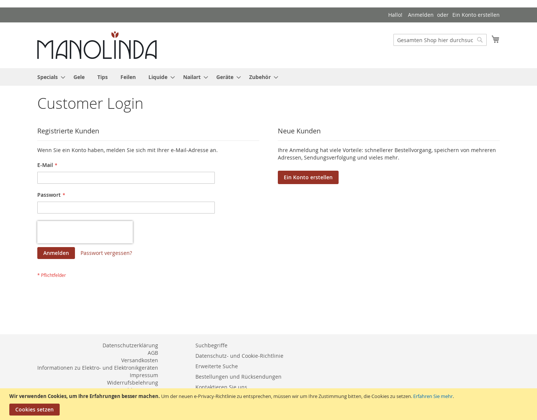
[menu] (268, 77)
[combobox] (440, 40)
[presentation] (85, 232)
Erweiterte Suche (216, 366)
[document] (269, 404)
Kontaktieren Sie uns (221, 387)
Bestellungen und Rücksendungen (238, 376)
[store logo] (97, 45)
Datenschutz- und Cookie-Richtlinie (239, 355)
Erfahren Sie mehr (433, 396)
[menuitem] (49, 77)
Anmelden (421, 14)
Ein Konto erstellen (476, 14)
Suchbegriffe (211, 345)
